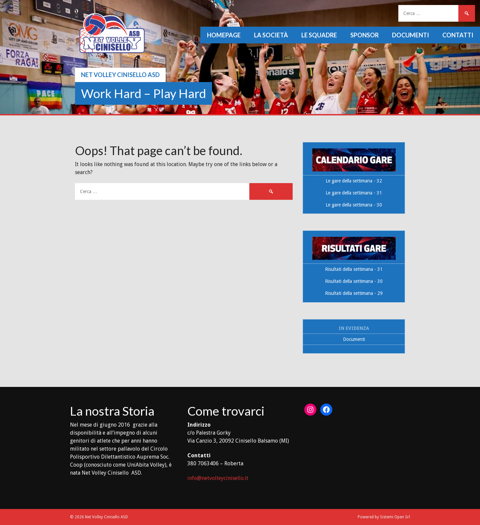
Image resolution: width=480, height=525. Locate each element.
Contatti (457, 35)
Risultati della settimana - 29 (354, 293)
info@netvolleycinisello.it (217, 478)
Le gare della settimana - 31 (354, 192)
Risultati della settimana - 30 (354, 281)
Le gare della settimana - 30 (354, 204)
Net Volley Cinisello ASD (120, 74)
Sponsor (364, 35)
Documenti (410, 35)
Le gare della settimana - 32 (354, 180)
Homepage (224, 35)
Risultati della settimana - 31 (354, 269)
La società (271, 35)
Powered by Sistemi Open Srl (384, 517)
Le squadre (319, 35)
